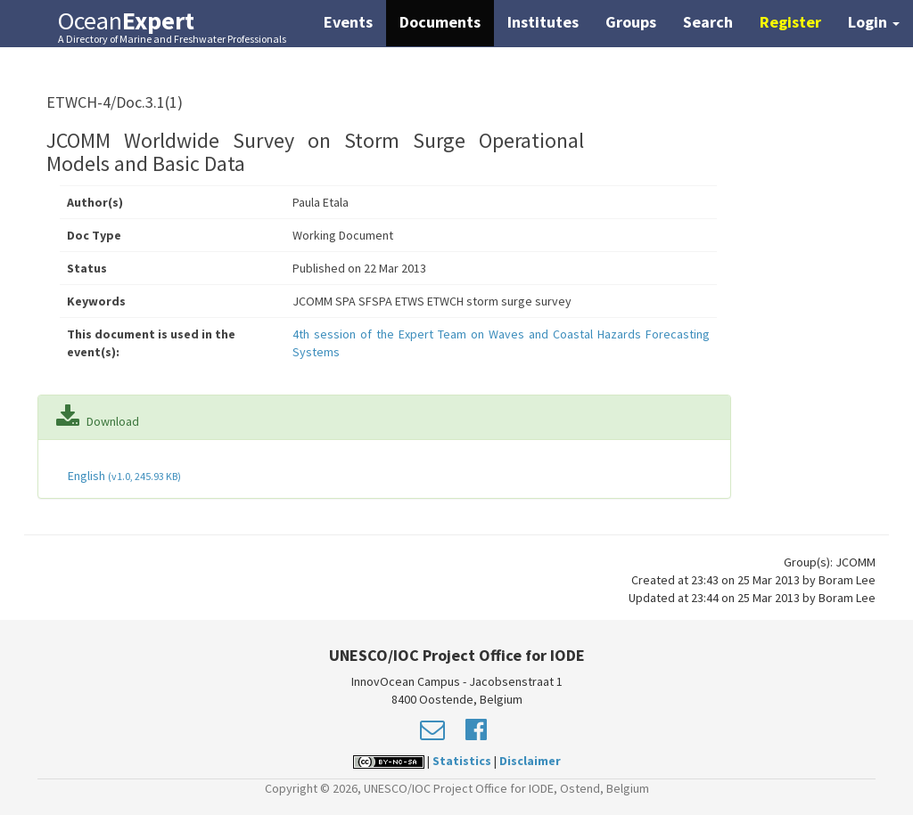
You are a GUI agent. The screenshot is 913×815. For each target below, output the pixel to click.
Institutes (543, 22)
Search (708, 22)
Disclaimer (530, 761)
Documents (440, 22)
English (123, 476)
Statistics (461, 761)
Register (790, 22)
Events (348, 22)
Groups (630, 22)
